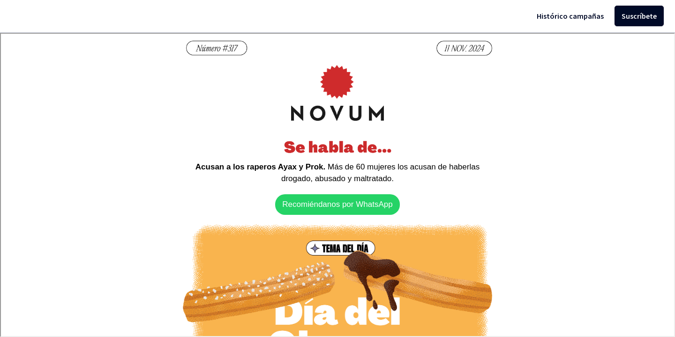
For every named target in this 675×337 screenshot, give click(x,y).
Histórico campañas (570, 16)
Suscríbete (639, 16)
